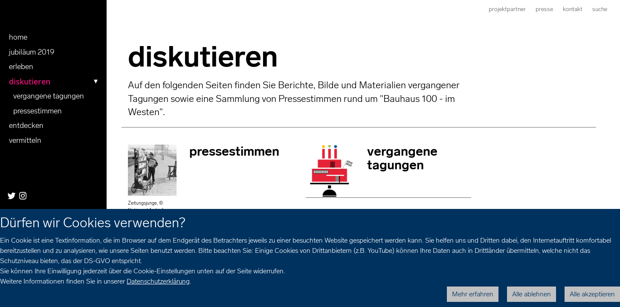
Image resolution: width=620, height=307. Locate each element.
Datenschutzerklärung (158, 281)
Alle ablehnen (531, 294)
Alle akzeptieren (592, 294)
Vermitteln (25, 140)
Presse (544, 9)
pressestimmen (37, 111)
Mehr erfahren (472, 294)
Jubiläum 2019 (32, 52)
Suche (599, 9)
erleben (21, 66)
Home (18, 37)
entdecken (26, 125)
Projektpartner (507, 9)
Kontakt (572, 9)
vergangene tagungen (48, 96)
